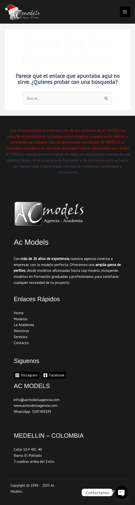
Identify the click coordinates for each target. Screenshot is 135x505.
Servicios (20, 336)
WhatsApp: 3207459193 (32, 411)
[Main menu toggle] (125, 12)
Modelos (21, 318)
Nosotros (21, 330)
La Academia (24, 324)
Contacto (21, 342)
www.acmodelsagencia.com (35, 405)
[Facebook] (54, 375)
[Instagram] (26, 375)
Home (19, 312)
